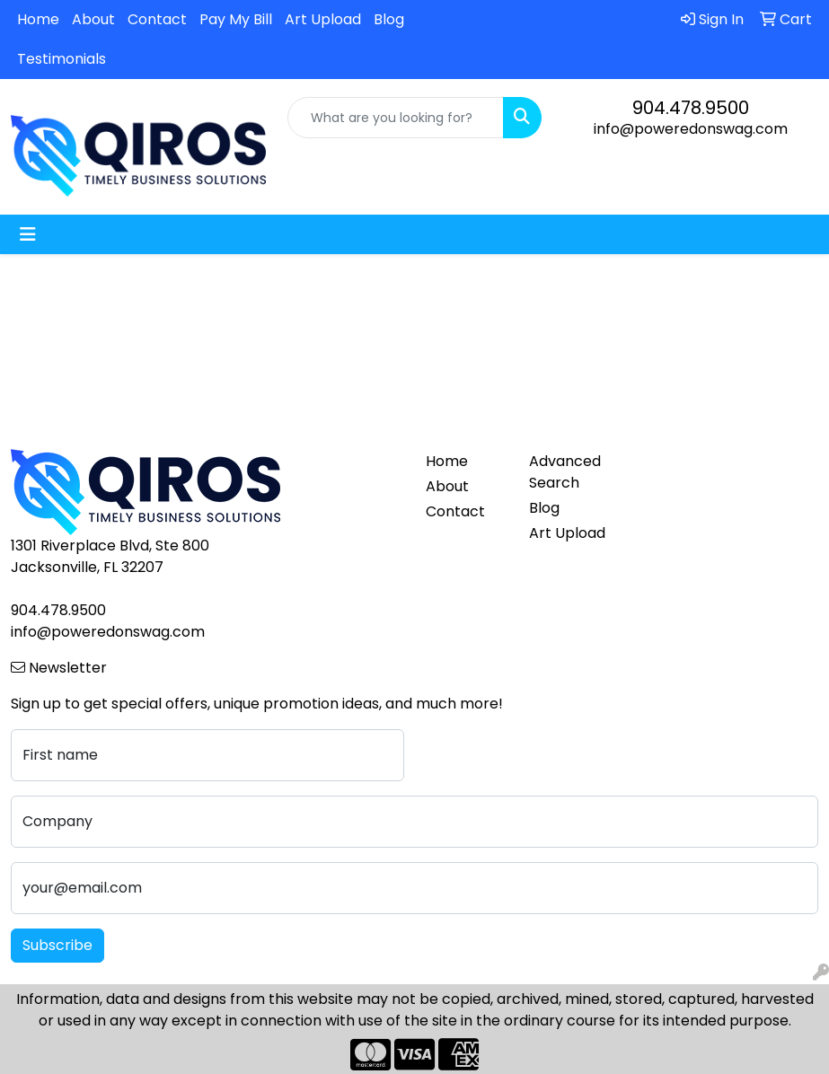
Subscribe (57, 945)
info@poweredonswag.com (691, 129)
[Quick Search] (396, 117)
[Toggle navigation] (28, 234)
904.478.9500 (690, 107)
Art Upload (323, 19)
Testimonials (61, 58)
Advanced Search (565, 472)
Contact (157, 19)
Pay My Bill (235, 19)
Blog (389, 19)
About (93, 19)
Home (38, 19)
